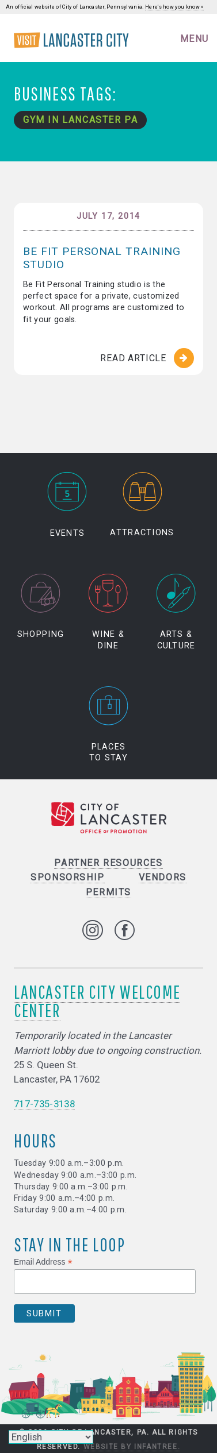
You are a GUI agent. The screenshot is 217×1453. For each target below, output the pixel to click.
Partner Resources (108, 862)
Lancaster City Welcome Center (97, 1001)
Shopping (40, 607)
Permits (108, 892)
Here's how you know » (174, 7)
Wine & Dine (108, 612)
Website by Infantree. (132, 1447)
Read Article (133, 358)
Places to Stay (108, 724)
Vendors (162, 877)
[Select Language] (51, 1437)
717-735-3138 (44, 1104)
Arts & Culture (176, 612)
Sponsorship (68, 877)
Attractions (142, 505)
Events (67, 505)
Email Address (43, 1262)
